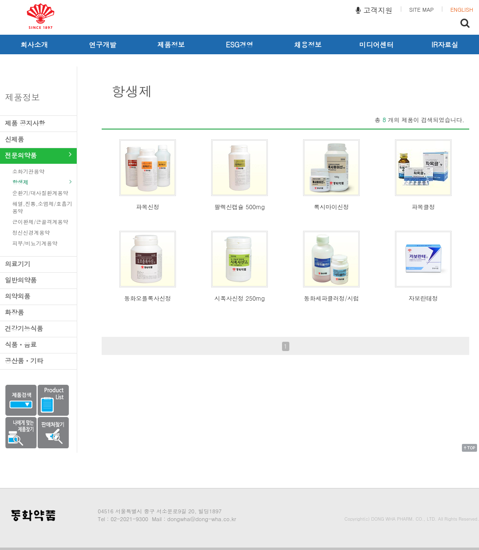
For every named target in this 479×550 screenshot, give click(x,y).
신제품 (38, 139)
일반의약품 (38, 280)
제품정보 (171, 44)
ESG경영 (239, 44)
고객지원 (374, 10)
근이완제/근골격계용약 (42, 221)
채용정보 (308, 44)
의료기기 (38, 263)
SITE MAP (421, 9)
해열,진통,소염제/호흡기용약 (42, 207)
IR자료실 (445, 44)
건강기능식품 (38, 328)
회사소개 (34, 44)
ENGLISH (461, 9)
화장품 (38, 312)
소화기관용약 (42, 171)
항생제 (42, 182)
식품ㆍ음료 (38, 344)
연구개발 (102, 44)
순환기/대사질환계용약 (42, 193)
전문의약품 (38, 155)
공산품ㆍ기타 (38, 360)
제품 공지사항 (38, 123)
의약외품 (38, 296)
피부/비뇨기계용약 (42, 243)
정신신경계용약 (42, 232)
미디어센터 (376, 44)
